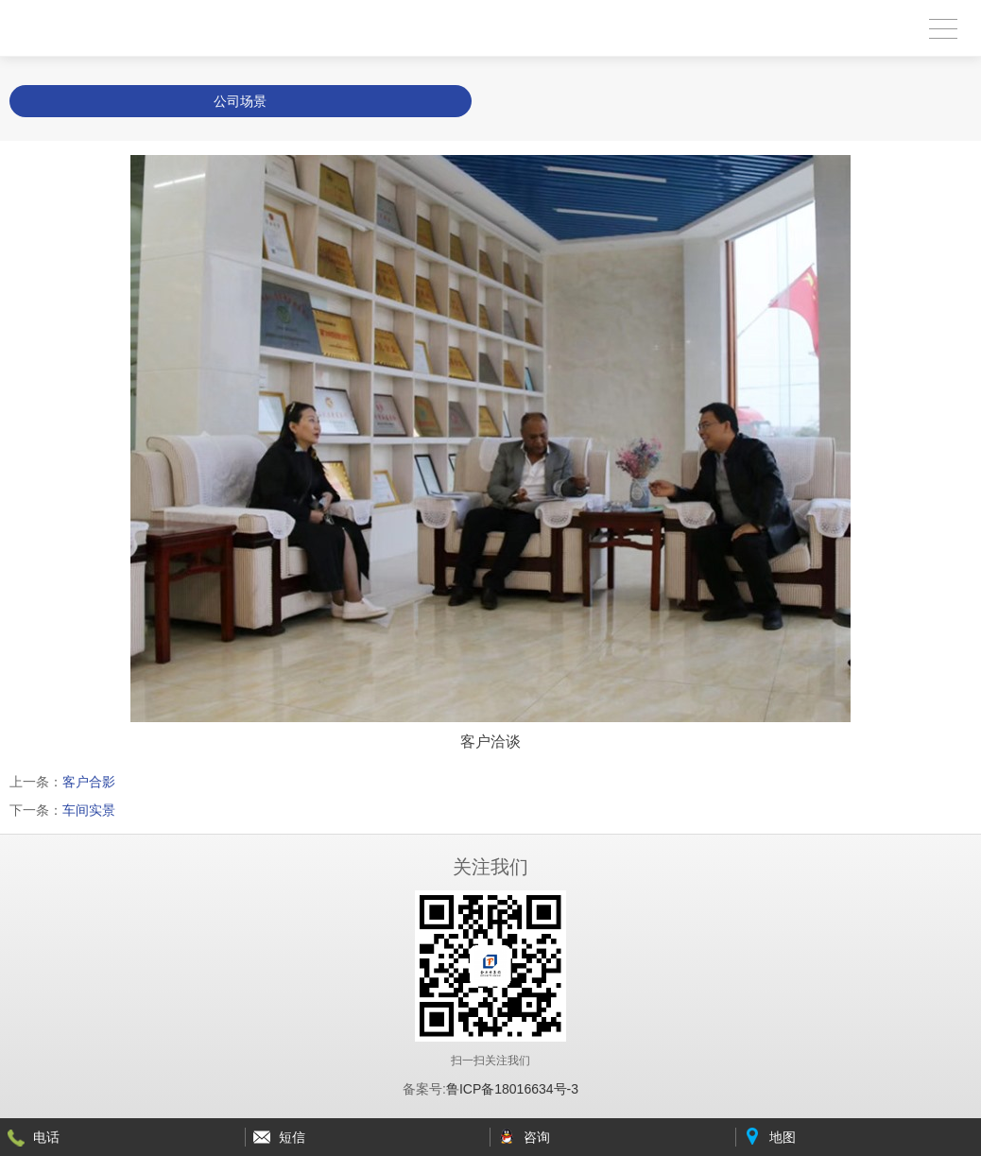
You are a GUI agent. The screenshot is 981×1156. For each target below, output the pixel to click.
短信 (292, 1137)
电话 (46, 1137)
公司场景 (240, 101)
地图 (782, 1137)
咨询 (537, 1137)
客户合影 (88, 781)
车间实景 (88, 810)
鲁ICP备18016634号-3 (512, 1088)
